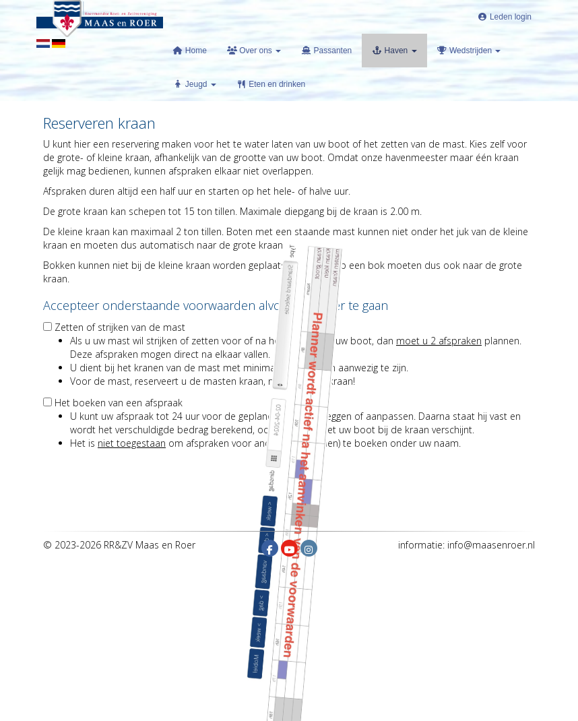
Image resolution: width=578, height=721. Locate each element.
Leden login (505, 17)
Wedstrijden (469, 50)
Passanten (326, 50)
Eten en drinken (270, 84)
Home (190, 50)
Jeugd (194, 84)
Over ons (254, 50)
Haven (394, 50)
